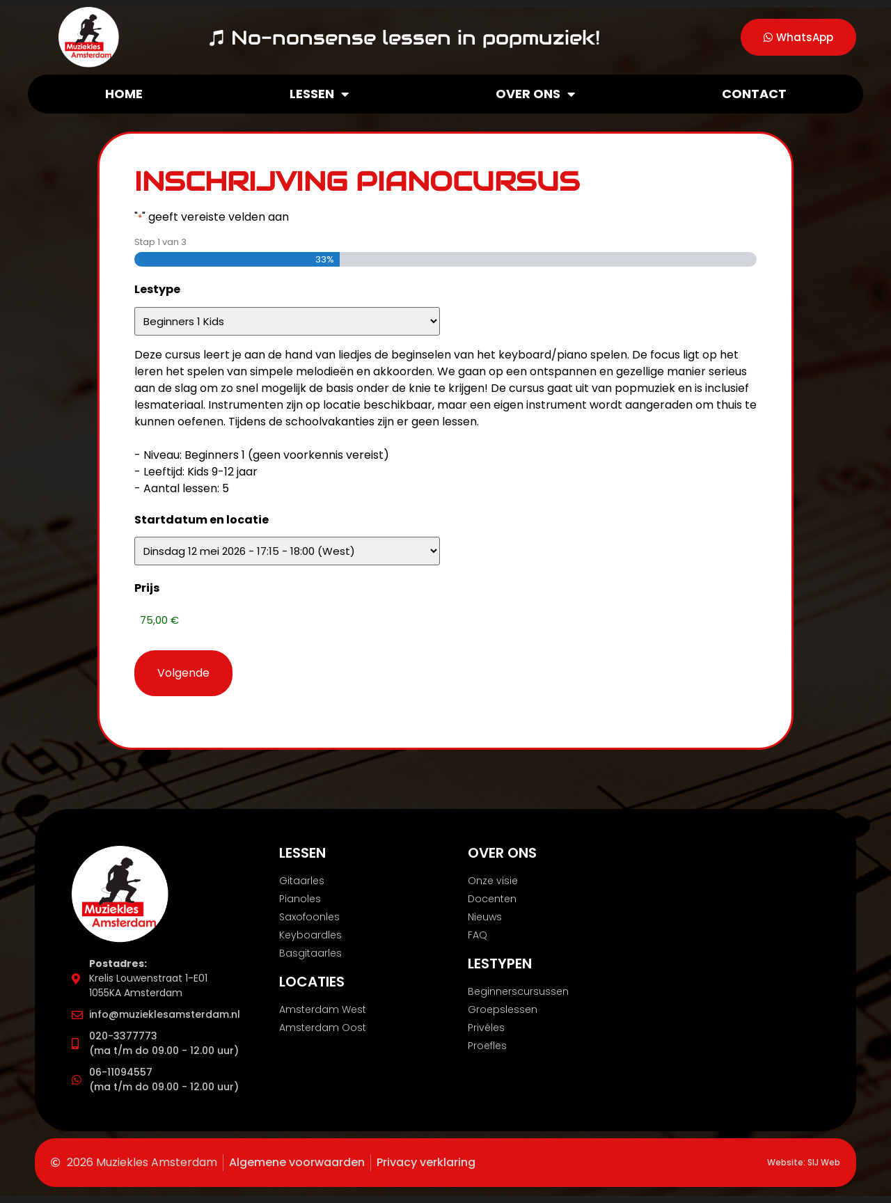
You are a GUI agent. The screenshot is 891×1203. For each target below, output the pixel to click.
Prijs (146, 588)
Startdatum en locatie (201, 520)
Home (124, 93)
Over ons (535, 94)
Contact (754, 93)
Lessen (319, 94)
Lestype (157, 289)
